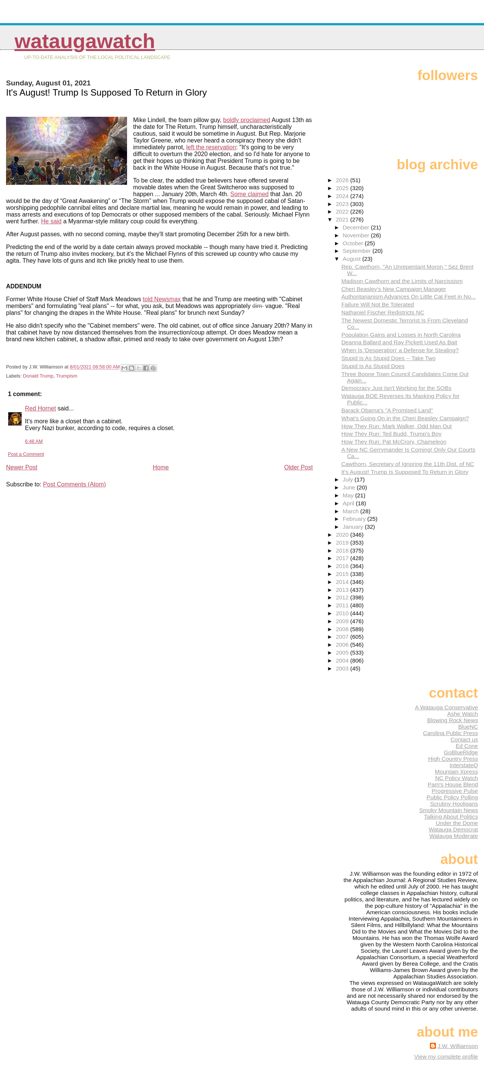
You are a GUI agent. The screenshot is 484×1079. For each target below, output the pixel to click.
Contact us (464, 739)
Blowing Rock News (452, 720)
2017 (343, 558)
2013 (343, 590)
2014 (343, 582)
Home (161, 467)
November (357, 235)
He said (51, 221)
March (351, 511)
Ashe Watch (462, 714)
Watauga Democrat (453, 829)
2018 (343, 550)
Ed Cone (467, 746)
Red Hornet (40, 408)
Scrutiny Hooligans (454, 803)
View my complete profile (446, 1056)
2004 (343, 660)
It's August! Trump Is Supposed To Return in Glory (404, 472)
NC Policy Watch (456, 778)
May (349, 495)
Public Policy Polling (452, 797)
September (357, 251)
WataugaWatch (84, 41)
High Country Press (453, 758)
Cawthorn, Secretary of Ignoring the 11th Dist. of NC (407, 464)
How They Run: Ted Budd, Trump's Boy (391, 433)
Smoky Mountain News (448, 810)
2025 (343, 188)
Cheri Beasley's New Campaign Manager (393, 289)
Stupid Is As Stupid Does (373, 366)
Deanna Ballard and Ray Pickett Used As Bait (399, 342)
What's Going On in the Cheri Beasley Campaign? (405, 418)
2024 (343, 196)
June (350, 487)
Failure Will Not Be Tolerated (377, 304)
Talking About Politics (451, 816)
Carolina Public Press (450, 733)
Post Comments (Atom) (74, 484)
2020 (343, 534)
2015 (343, 574)
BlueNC (468, 726)
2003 (343, 668)
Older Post (298, 467)
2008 (343, 629)
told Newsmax (162, 299)
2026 (343, 180)
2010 (343, 613)
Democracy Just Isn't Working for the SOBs (396, 388)
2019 (343, 542)
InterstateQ (464, 765)
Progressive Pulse (455, 791)
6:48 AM (34, 441)
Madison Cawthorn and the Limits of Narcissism (402, 281)
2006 (343, 644)
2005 (343, 652)
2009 (343, 621)
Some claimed (249, 194)
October (354, 243)
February (355, 519)
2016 (343, 566)
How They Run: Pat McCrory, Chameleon (394, 441)
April (349, 503)
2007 (343, 636)
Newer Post (21, 467)
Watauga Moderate (453, 836)
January (354, 526)
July (348, 479)
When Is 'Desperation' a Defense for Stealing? (400, 350)
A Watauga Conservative (446, 707)
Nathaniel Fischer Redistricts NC (382, 312)
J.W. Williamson (457, 1046)
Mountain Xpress (456, 771)
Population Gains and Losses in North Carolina (401, 334)
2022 (343, 211)
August (352, 258)
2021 (343, 219)
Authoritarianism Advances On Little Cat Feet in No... (408, 296)
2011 (343, 605)
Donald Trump (38, 376)
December (357, 227)
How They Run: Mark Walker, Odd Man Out (396, 426)
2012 (343, 597)
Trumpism (66, 376)
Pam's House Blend (453, 784)
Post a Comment (26, 454)
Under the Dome (457, 823)
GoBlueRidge (461, 752)
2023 (343, 204)
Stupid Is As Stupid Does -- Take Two (388, 358)
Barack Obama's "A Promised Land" (387, 410)
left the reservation (211, 147)
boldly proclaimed (246, 120)
